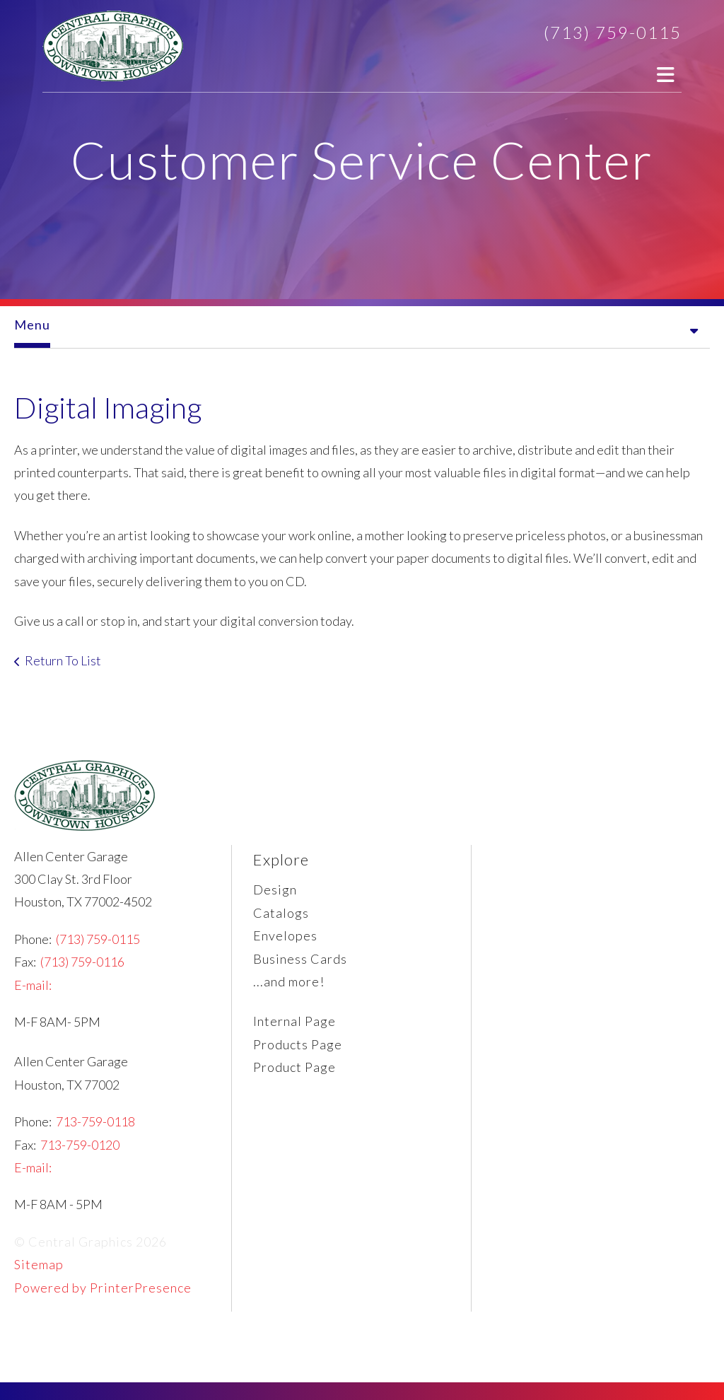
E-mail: (33, 985)
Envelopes (285, 935)
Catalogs (281, 913)
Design (275, 889)
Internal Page (294, 1021)
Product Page (294, 1067)
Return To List (63, 660)
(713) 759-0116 (82, 961)
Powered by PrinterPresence (103, 1287)
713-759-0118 (95, 1121)
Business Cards (300, 959)
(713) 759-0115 (613, 32)
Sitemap (39, 1264)
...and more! (289, 981)
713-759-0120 (79, 1145)
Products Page (297, 1044)
